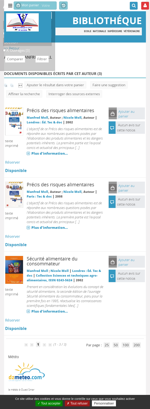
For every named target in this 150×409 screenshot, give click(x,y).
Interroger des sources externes (74, 94)
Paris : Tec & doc (39, 196)
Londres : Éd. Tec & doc (44, 122)
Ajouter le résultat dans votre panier (55, 85)
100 (126, 345)
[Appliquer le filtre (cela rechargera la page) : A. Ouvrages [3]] (18, 50)
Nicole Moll (72, 117)
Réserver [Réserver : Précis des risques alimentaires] (12, 162)
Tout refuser (77, 403)
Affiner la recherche (24, 94)
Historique (63, 6)
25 (107, 345)
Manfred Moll (37, 117)
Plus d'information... (49, 153)
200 (137, 345)
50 (116, 345)
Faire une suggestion (109, 85)
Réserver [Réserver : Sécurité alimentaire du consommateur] (12, 320)
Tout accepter (49, 403)
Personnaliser (104, 403)
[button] (113, 113)
